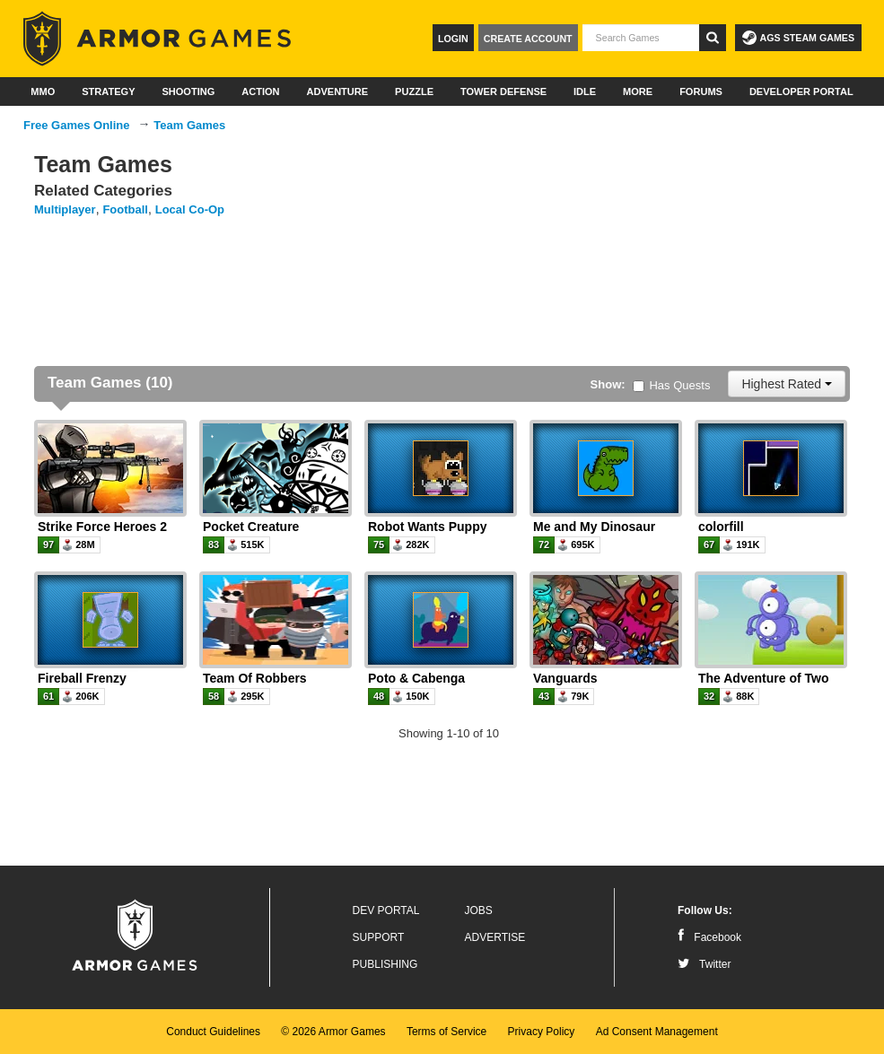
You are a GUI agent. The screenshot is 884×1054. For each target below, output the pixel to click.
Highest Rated (786, 384)
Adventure (337, 91)
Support (379, 937)
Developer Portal (801, 91)
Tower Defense (503, 91)
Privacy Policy (541, 1031)
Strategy (108, 91)
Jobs (479, 910)
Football (125, 209)
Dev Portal (386, 910)
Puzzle (414, 91)
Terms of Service (446, 1031)
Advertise (495, 937)
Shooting (188, 91)
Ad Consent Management (657, 1031)
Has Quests (671, 385)
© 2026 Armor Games (333, 1031)
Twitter (704, 964)
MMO (43, 91)
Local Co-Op (189, 209)
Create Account (528, 38)
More (637, 91)
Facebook (709, 937)
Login (453, 38)
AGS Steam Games (798, 37)
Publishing (385, 964)
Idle (584, 91)
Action (260, 91)
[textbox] (640, 37)
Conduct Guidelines (213, 1031)
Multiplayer (65, 209)
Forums (700, 91)
